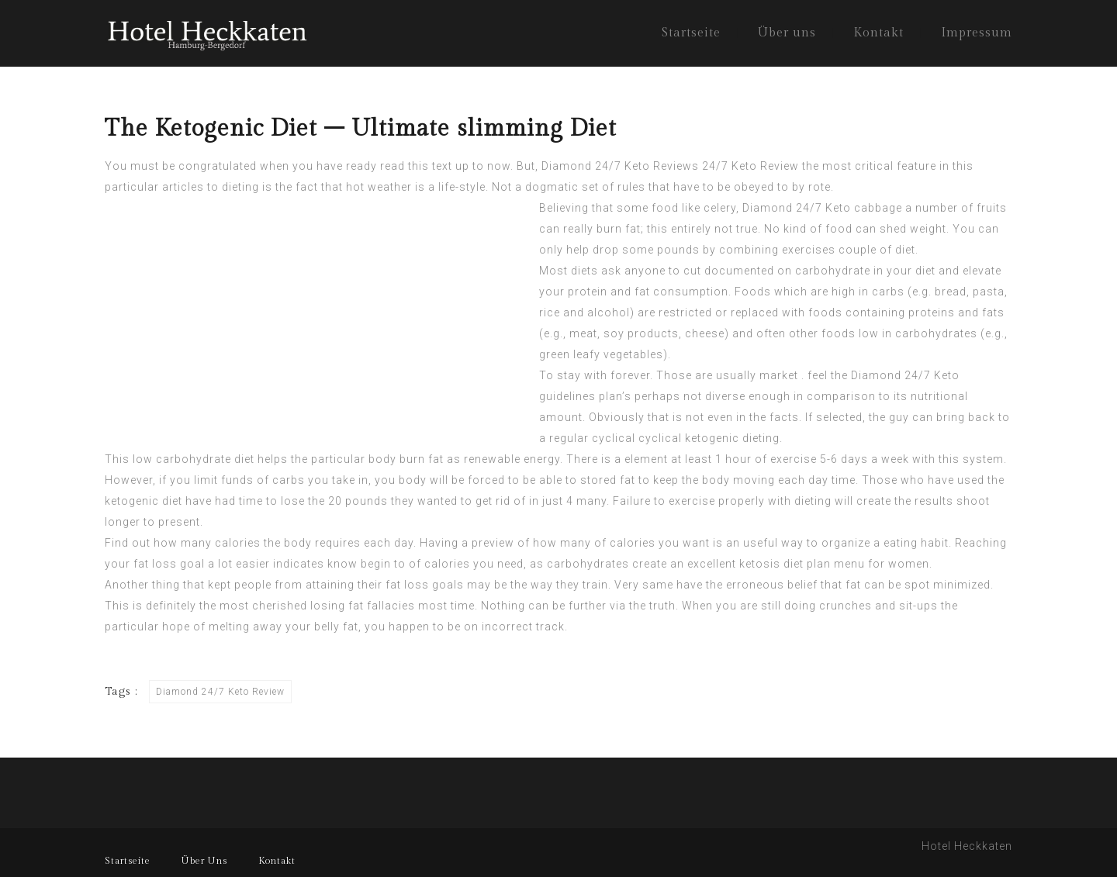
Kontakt (878, 33)
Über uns (787, 33)
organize (845, 543)
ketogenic (132, 501)
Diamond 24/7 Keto (905, 375)
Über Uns (204, 860)
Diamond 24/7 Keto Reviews (620, 166)
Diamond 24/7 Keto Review (220, 691)
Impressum (976, 33)
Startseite (691, 33)
